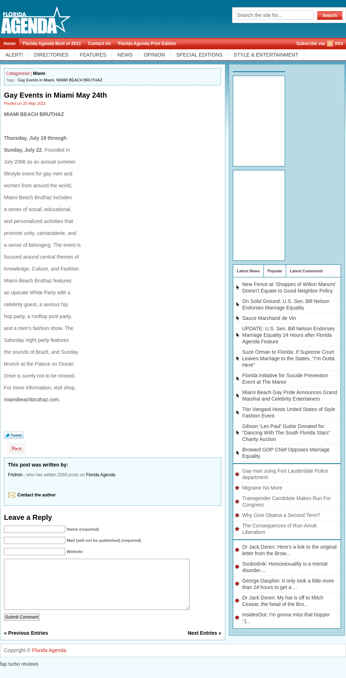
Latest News (248, 271)
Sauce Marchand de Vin (269, 318)
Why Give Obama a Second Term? (281, 515)
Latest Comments (306, 271)
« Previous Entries (26, 644)
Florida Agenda (100, 474)
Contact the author (36, 495)
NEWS (125, 55)
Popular (274, 271)
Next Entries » (204, 644)
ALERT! (14, 55)
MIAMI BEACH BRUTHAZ (79, 80)
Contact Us (99, 43)
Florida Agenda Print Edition (147, 43)
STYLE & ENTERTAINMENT (266, 55)
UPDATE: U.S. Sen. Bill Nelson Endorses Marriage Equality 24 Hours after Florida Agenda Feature (288, 335)
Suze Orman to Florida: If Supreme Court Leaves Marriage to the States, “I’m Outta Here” (288, 358)
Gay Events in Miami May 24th (55, 95)
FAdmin (15, 474)
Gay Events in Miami (36, 80)
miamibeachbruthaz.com (31, 399)
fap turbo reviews (19, 675)
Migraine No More (262, 488)
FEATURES (93, 55)
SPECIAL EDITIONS (199, 55)
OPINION (154, 55)
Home (9, 43)
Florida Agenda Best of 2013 (52, 43)
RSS (339, 43)
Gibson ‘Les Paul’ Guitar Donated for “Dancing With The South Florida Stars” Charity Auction (286, 432)
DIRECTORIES (51, 55)
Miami (39, 73)
